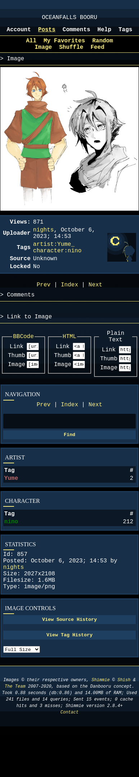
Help (104, 33)
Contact (69, 763)
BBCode (23, 358)
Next (95, 432)
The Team (15, 737)
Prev (43, 432)
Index (69, 432)
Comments (76, 33)
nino (11, 557)
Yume (11, 510)
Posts (46, 33)
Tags (125, 33)
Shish (123, 730)
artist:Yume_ (54, 257)
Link (16, 369)
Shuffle (71, 54)
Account (19, 33)
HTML (69, 358)
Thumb (16, 379)
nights (13, 606)
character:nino (57, 264)
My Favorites (64, 46)
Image (16, 389)
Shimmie (100, 730)
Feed (97, 54)
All (31, 46)
